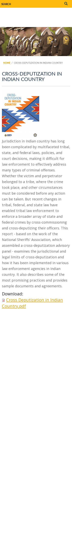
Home (6, 62)
